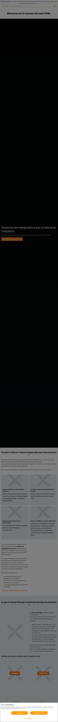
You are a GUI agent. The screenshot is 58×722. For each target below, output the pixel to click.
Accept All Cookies (39, 713)
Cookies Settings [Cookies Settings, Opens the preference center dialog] (28, 718)
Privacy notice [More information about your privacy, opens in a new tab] (23, 708)
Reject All (19, 713)
